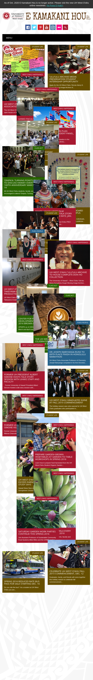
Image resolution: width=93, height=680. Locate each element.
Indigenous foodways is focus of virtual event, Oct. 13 (29, 602)
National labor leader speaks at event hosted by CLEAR (29, 598)
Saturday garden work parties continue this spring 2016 (22, 489)
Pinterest (40, 27)
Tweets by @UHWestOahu (17, 574)
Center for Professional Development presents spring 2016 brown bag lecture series (22, 285)
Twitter (34, 27)
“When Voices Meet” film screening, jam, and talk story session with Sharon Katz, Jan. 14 (67, 192)
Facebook (28, 27)
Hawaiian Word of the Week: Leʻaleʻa (21, 630)
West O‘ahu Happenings (32, 67)
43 (55, 551)
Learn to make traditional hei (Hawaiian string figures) (29, 593)
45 (64, 551)
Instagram (53, 27)
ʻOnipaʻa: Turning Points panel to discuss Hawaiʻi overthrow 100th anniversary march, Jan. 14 (22, 170)
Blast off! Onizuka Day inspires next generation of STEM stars (32, 621)
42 (50, 551)
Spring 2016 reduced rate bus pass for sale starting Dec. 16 (22, 534)
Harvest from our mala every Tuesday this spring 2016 (67, 481)
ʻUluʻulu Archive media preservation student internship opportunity (63, 79)
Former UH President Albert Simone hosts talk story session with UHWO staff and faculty (21, 335)
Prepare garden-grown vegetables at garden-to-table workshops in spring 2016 (68, 406)
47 (74, 551)
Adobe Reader (57, 675)
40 (40, 551)
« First (22, 551)
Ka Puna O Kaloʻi (55, 5)
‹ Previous (32, 551)
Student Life (37, 47)
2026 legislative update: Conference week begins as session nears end (36, 634)
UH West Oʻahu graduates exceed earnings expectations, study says (22, 439)
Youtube (46, 27)
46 (69, 551)
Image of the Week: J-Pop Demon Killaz (23, 625)
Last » (46, 555)
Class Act (39, 134)
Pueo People (37, 207)
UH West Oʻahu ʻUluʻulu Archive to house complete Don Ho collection (68, 241)
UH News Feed (18, 613)
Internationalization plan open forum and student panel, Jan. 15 (68, 120)
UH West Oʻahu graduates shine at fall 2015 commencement (68, 359)
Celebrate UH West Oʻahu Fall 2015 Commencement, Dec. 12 (67, 526)
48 (79, 551)
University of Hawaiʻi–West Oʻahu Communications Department (61, 672)
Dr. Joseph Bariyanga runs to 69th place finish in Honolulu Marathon (67, 312)
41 (45, 551)
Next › (85, 551)
